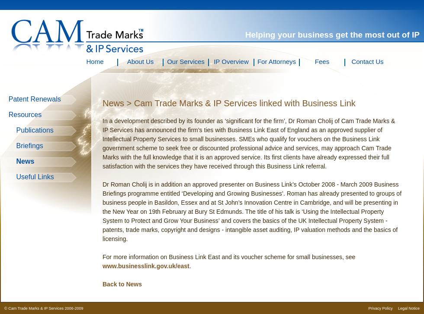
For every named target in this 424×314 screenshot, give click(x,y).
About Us (140, 61)
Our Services (186, 61)
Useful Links (27, 177)
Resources (21, 114)
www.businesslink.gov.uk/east (146, 266)
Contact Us (367, 61)
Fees (322, 61)
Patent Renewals (31, 99)
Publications (27, 130)
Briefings (22, 145)
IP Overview (231, 61)
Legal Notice (409, 308)
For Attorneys (276, 61)
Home (94, 61)
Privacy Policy (380, 308)
